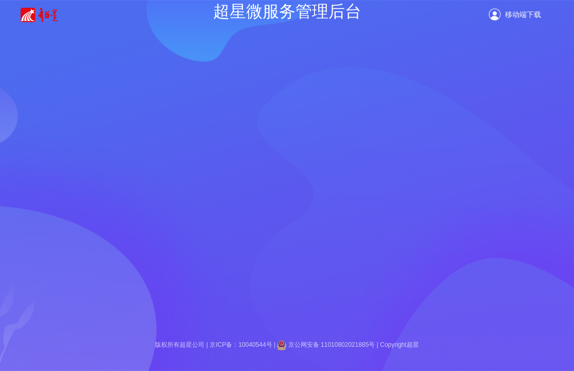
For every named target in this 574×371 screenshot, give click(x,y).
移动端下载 (523, 14)
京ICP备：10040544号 (241, 344)
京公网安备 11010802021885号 (332, 344)
